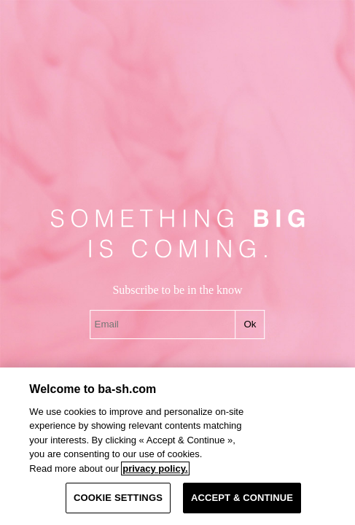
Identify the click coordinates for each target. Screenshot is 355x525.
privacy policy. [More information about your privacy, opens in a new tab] (154, 468)
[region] (177, 446)
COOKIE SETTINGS (118, 497)
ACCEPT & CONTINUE (242, 497)
